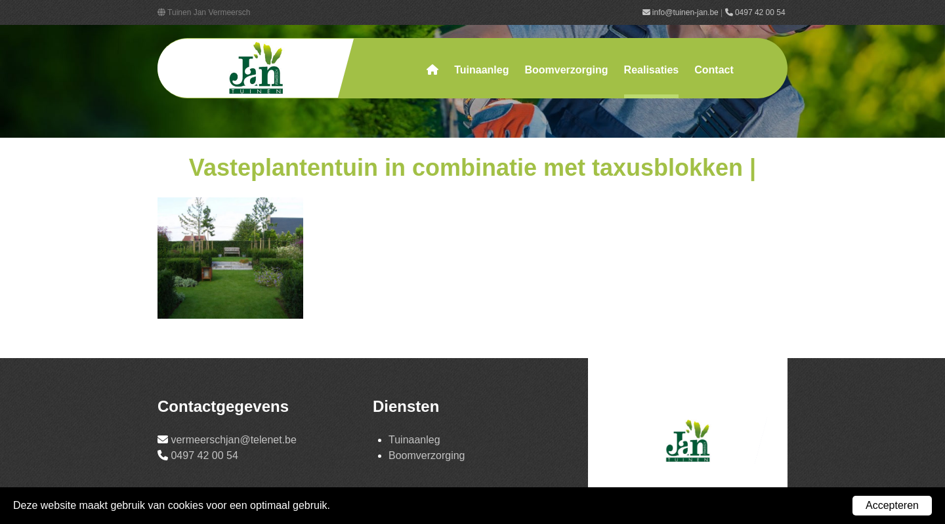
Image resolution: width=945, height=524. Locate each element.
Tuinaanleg (481, 69)
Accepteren (892, 505)
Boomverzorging (566, 69)
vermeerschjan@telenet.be (233, 439)
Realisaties (651, 69)
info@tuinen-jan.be (680, 12)
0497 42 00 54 (756, 12)
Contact (714, 69)
